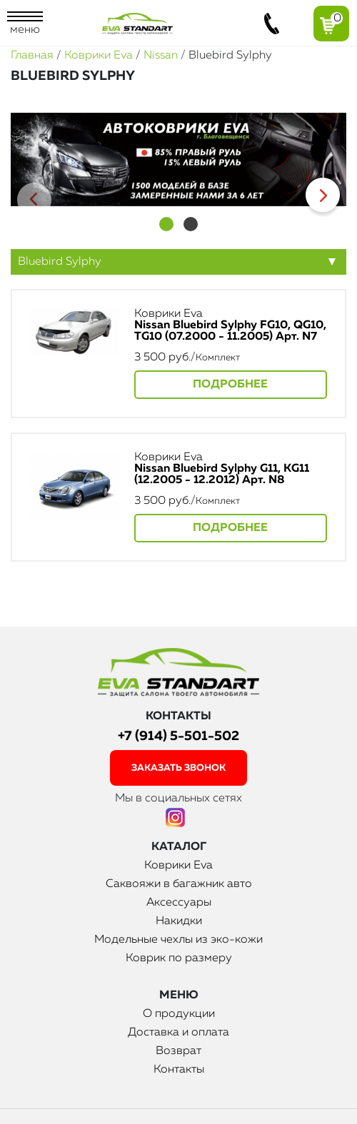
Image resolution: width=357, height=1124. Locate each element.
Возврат (178, 1051)
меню (25, 23)
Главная (32, 55)
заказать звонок (178, 768)
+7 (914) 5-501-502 (178, 736)
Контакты (179, 1069)
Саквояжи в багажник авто (179, 884)
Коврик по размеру (179, 958)
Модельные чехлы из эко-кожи (178, 940)
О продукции (179, 1014)
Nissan (161, 55)
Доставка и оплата (178, 1032)
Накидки (179, 921)
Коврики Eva (98, 55)
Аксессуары (178, 902)
